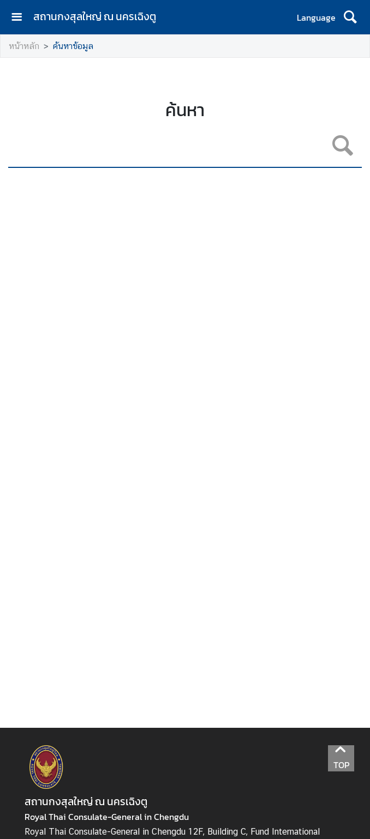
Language (316, 17)
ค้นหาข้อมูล (73, 46)
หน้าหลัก (24, 46)
